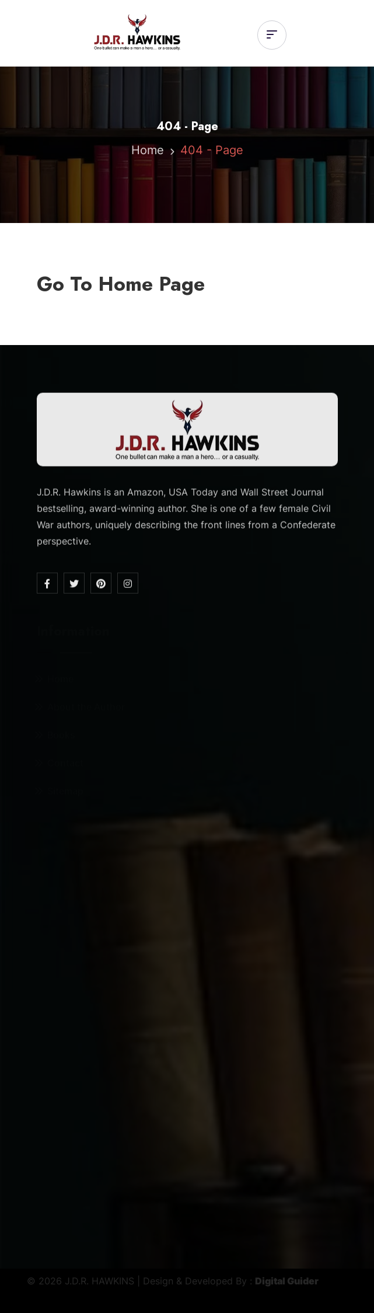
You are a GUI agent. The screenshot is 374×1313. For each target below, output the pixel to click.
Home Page (151, 284)
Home (147, 152)
